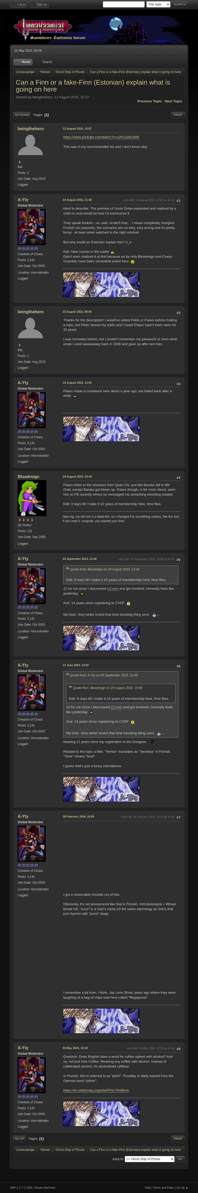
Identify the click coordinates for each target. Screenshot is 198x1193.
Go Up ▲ (182, 1187)
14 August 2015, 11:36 (77, 199)
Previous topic (149, 101)
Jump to (117, 1159)
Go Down (22, 114)
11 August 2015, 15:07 (77, 128)
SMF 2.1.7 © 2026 (21, 1187)
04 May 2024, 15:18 (75, 1048)
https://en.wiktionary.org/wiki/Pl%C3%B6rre (96, 1090)
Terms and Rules (163, 1187)
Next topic (173, 101)
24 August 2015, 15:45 (77, 476)
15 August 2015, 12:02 (77, 382)
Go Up (19, 1138)
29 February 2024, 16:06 (78, 816)
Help (148, 1187)
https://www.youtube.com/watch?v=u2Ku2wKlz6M (101, 137)
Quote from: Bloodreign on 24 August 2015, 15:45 (104, 569)
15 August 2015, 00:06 (77, 311)
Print (178, 114)
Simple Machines (44, 1187)
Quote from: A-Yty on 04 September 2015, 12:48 (104, 675)
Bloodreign (28, 476)
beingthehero (31, 129)
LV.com (112, 588)
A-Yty (23, 200)
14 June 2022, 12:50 (76, 665)
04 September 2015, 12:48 (79, 558)
